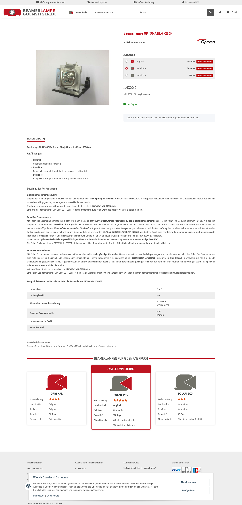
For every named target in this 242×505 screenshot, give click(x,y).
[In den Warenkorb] (29, 29)
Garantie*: (34, 414)
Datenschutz (53, 495)
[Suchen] (172, 12)
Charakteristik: (36, 419)
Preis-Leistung (36, 399)
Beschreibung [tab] (36, 138)
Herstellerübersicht (104, 12)
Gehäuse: (33, 409)
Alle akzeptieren (188, 482)
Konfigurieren (188, 490)
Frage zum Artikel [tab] (61, 138)
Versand (146, 94)
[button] (220, 12)
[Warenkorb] (232, 12)
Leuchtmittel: (35, 404)
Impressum (38, 495)
